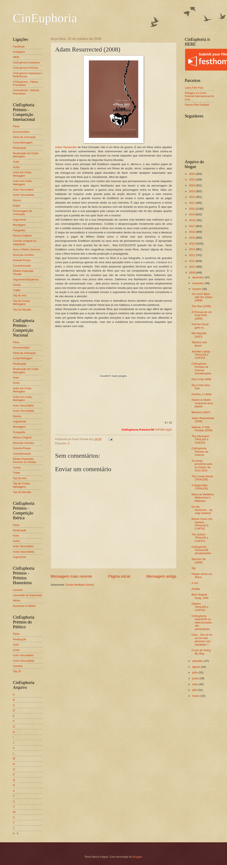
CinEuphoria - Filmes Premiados (25, 83)
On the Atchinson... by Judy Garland (202, 510)
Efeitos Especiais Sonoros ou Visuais (24, 460)
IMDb (16, 57)
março (196, 695)
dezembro (198, 277)
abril (195, 689)
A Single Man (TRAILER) (200, 487)
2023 (192, 191)
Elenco (17, 200)
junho (196, 678)
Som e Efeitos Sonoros (27, 249)
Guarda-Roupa (22, 260)
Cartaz (17, 284)
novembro (198, 283)
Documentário (21, 131)
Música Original (22, 235)
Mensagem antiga (161, 576)
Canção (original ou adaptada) (24, 242)
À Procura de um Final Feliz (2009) (202, 315)
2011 (192, 261)
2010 (192, 266)
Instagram (19, 51)
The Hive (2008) (201, 306)
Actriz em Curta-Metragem (22, 182)
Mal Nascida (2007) (199, 335)
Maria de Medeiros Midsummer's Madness (203, 497)
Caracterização (22, 265)
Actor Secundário (23, 189)
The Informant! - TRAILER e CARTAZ (201, 439)
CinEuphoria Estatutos (26, 62)
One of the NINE (201, 379)
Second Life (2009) (199, 560)
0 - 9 (15, 833)
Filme (16, 126)
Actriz (16, 167)
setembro (198, 661)
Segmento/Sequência (26, 279)
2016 (192, 231)
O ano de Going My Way (201, 652)
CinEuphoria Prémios (26, 67)
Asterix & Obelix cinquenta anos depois (202, 403)
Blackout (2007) (201, 412)
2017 (192, 226)
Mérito (17, 600)
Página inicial (119, 576)
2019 (192, 214)
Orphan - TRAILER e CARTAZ (200, 607)
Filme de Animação (24, 137)
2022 (192, 197)
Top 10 (17, 671)
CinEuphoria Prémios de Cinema (200, 451)
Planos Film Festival (197, 104)
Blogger (137, 856)
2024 (192, 185)
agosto (196, 666)
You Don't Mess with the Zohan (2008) (202, 297)
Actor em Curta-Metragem (22, 174)
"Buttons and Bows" (199, 344)
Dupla (16, 205)
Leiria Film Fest (194, 87)
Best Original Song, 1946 (200, 596)
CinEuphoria (45, 18)
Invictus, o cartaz (202, 394)
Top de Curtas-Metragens (22, 302)
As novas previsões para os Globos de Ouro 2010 (202, 465)
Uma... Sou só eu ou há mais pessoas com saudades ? (202, 639)
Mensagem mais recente (71, 576)
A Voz (195, 583)
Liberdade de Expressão (27, 595)
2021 (192, 202)
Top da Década (22, 309)
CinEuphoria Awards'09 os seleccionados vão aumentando (202, 622)
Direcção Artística (23, 254)
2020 (192, 208)
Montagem (19, 224)
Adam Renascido (99, 102)
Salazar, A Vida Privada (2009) (202, 429)
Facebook (19, 46)
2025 (192, 179)
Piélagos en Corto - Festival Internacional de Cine (199, 96)
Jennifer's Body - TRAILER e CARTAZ (202, 355)
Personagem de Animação (22, 212)
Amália (196, 588)
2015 (192, 237)
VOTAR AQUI (163, 429)
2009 (192, 272)
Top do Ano (19, 295)
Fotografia (19, 230)
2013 (192, 249)
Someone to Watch (24, 605)
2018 (192, 220)
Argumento (19, 219)
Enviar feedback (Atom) (80, 584)
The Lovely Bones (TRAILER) (202, 478)
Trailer (17, 290)
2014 (192, 243)
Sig (194, 568)
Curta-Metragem (23, 142)
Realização (19, 147)
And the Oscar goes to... (200, 326)
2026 (192, 173)
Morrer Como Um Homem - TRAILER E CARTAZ (202, 523)
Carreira (18, 590)
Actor (16, 161)
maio (195, 684)
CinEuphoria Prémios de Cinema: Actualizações (201, 368)
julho (195, 672)
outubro (197, 289)
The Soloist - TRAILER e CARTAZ (200, 538)
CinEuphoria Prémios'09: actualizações (201, 550)
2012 (192, 255)
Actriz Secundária (23, 194)
